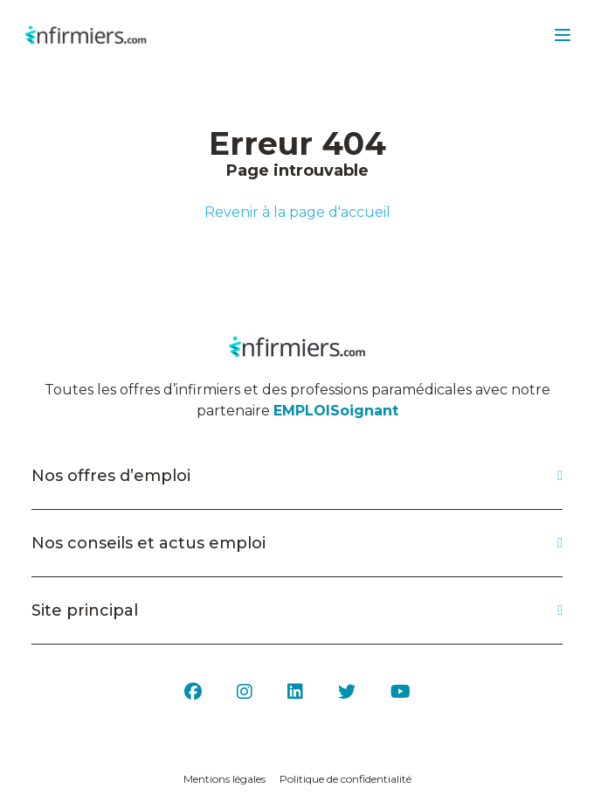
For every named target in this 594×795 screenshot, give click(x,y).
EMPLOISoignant (335, 410)
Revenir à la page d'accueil (297, 212)
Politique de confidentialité (345, 778)
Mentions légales (224, 778)
